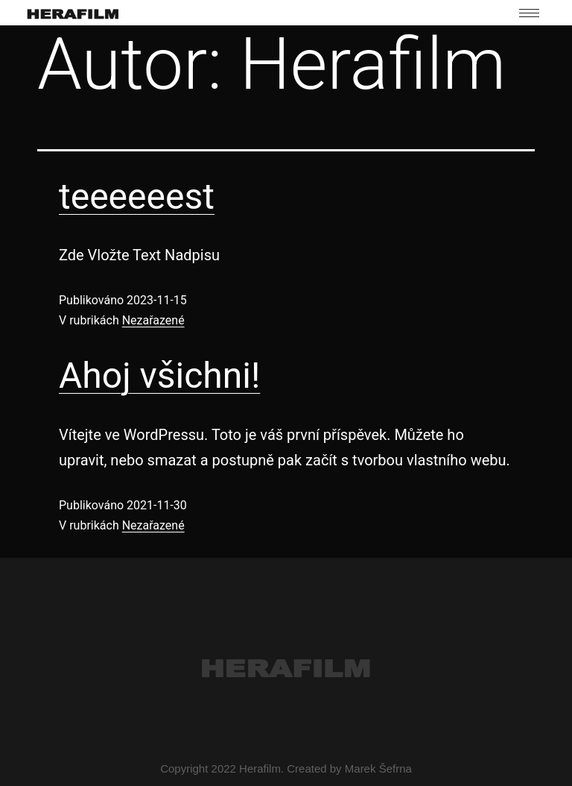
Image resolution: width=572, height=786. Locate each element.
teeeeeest (136, 196)
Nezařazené (153, 320)
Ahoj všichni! (159, 375)
